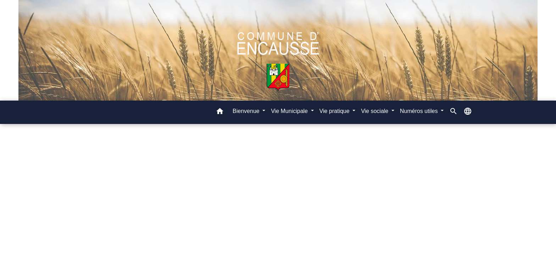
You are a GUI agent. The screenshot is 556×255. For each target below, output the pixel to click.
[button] (220, 112)
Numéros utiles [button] (419, 111)
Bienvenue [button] (247, 111)
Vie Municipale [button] (290, 111)
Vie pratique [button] (335, 111)
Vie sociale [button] (375, 111)
